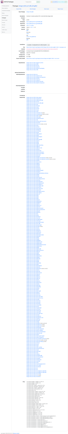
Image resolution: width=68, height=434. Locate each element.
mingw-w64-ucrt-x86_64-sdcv (32, 345)
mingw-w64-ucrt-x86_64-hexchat (33, 218)
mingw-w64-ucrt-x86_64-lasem (32, 227)
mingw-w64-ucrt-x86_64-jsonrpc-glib (34, 225)
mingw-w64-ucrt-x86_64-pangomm (33, 316)
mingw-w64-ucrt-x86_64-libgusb (33, 254)
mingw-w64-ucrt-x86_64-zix (32, 375)
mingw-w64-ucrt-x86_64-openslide (33, 312)
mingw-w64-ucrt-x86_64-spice (32, 349)
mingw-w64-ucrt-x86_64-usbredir (33, 361)
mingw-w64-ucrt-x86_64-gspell (32, 174)
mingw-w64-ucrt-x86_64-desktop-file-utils (35, 118)
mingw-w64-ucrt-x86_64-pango (32, 314)
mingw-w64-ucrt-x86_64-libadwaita (33, 232)
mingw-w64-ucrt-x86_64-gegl (32, 138)
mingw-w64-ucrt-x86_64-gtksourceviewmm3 (35, 209)
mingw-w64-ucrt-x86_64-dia (32, 119)
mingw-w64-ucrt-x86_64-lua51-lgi (33, 300)
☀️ (51, 1)
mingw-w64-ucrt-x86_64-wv (32, 369)
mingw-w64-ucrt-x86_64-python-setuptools (35, 82)
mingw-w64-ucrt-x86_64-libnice (32, 269)
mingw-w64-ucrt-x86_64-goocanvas (33, 161)
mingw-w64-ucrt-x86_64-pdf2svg (33, 319)
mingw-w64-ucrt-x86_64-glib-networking (34, 145)
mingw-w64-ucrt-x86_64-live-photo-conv (34, 298)
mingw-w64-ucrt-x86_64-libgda (32, 239)
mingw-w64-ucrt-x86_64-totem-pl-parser (34, 356)
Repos (3, 13)
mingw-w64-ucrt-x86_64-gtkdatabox (34, 201)
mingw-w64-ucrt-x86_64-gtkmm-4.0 (33, 205)
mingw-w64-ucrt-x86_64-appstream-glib (34, 100)
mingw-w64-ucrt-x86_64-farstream (33, 128)
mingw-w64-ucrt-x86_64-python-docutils (34, 81)
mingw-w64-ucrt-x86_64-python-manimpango (35, 331)
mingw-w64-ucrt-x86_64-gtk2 (32, 195)
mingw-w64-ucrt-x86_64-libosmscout (34, 272)
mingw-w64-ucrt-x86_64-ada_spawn (34, 97)
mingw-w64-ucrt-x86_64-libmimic (33, 267)
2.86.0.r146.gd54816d (31, 36)
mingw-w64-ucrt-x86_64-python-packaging (35, 68)
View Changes (33, 8)
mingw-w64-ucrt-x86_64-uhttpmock (33, 359)
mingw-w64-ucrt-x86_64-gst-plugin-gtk (34, 181)
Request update (16, 433)
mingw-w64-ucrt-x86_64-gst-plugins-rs (34, 184)
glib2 (27, 30)
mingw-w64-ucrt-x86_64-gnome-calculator (35, 152)
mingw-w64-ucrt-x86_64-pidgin (32, 321)
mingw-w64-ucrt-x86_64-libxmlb (33, 293)
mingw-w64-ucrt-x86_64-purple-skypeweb (35, 328)
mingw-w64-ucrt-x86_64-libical (32, 260)
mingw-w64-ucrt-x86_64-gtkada (33, 199)
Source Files (18, 8)
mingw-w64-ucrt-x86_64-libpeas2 (33, 276)
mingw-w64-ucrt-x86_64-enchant (33, 122)
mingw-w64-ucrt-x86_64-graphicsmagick (34, 170)
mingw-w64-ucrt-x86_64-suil (32, 352)
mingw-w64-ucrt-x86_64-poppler (33, 323)
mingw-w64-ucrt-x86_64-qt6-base (33, 340)
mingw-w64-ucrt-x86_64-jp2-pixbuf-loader (35, 222)
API (66, 1)
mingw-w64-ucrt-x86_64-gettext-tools (34, 75)
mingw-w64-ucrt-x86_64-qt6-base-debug (34, 341)
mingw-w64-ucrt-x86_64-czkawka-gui (34, 114)
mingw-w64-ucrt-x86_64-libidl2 (32, 261)
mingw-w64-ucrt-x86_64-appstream (33, 98)
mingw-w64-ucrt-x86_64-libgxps (33, 257)
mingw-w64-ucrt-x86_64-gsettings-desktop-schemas (37, 173)
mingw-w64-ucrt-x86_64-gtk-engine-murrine (35, 191)
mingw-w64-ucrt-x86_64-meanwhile (33, 305)
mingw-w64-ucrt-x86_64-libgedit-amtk (34, 241)
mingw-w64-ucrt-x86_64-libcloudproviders (35, 234)
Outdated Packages (6, 10)
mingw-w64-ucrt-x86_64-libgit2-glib (33, 248)
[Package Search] (30, 2)
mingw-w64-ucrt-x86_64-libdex (32, 237)
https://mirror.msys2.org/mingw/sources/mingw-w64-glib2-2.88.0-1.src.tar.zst (42, 58)
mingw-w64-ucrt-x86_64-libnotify (33, 271)
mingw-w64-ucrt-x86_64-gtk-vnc (33, 194)
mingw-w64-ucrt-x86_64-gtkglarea (33, 202)
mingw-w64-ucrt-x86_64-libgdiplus (33, 240)
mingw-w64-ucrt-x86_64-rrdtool (33, 342)
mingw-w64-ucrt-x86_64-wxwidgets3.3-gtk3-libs (36, 372)
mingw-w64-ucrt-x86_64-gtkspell (33, 211)
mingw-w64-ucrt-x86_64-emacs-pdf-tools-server (36, 121)
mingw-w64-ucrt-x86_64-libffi (32, 64)
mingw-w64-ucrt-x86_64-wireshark (33, 366)
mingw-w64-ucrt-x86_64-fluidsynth (33, 129)
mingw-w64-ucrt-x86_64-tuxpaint (33, 358)
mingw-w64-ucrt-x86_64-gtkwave (33, 212)
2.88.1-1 (32, 27)
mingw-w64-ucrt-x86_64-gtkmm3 (33, 206)
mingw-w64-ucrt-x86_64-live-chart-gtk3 (34, 296)
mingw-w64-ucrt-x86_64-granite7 (33, 167)
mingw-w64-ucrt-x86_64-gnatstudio (33, 150)
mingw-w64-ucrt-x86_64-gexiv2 (32, 140)
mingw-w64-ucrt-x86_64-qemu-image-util (34, 337)
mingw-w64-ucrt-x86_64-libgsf (32, 253)
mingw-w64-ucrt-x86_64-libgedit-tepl (34, 246)
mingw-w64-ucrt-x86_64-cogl (32, 110)
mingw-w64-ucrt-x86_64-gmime (33, 149)
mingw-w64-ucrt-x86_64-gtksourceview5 (34, 208)
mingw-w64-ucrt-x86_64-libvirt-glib (33, 291)
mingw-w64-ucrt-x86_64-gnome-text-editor (35, 153)
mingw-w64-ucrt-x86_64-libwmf (33, 292)
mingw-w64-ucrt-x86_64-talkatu (33, 354)
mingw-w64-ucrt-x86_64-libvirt (32, 289)
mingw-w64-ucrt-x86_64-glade (32, 143)
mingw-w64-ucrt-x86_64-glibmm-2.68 (34, 147)
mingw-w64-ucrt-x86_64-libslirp (32, 284)
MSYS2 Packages (7, 2)
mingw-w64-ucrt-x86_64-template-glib (34, 355)
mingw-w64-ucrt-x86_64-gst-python (33, 187)
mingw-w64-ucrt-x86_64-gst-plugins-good (35, 182)
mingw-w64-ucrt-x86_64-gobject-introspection (36, 77)
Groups (3, 22)
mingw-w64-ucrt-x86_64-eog (32, 125)
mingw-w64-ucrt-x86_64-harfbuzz (33, 216)
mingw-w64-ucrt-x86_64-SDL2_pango (34, 347)
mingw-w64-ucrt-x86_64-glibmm (33, 146)
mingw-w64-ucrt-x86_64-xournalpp (33, 373)
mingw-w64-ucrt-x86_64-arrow (32, 101)
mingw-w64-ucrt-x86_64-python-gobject (34, 330)
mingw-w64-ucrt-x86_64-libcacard (33, 233)
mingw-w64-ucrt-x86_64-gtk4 (32, 198)
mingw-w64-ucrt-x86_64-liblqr (32, 264)
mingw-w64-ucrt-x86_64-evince (32, 126)
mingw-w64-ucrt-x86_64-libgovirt (33, 251)
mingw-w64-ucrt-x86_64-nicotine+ (33, 309)
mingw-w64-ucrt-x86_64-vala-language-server (35, 363)
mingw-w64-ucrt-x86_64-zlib (32, 69)
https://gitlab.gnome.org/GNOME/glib (34, 21)
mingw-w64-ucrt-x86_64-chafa (32, 108)
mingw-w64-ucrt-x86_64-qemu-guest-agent (35, 335)
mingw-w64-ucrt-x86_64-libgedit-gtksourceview (36, 244)
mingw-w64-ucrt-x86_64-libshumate (33, 282)
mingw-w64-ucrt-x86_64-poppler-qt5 (34, 324)
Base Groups (4, 20)
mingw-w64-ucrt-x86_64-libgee (32, 247)
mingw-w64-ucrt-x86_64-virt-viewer (33, 365)
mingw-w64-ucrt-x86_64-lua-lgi (32, 299)
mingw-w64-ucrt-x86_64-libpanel (33, 274)
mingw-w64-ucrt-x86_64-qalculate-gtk (34, 333)
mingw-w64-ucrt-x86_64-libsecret (33, 281)
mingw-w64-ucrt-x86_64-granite (33, 166)
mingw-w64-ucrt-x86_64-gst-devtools (34, 177)
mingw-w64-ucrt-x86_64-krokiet (33, 226)
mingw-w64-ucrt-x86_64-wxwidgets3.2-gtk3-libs (36, 370)
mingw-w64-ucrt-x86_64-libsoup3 (33, 285)
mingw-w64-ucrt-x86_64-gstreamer (33, 190)
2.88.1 (27, 33)
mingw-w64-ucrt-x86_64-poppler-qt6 (34, 326)
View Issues (46, 8)
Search (38, 1)
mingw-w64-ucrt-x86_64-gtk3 (32, 197)
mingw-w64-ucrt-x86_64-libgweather (34, 255)
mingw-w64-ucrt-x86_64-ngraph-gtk (33, 307)
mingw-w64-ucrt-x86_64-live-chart (33, 295)
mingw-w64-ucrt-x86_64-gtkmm (33, 204)
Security (3, 24)
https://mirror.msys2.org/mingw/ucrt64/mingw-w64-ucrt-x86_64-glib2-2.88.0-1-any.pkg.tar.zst (46, 47)
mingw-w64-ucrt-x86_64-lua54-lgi (33, 303)
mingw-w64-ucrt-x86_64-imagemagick (34, 219)
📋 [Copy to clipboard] (48, 44)
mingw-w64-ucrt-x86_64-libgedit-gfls (34, 243)
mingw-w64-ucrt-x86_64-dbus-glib (33, 117)
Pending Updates (5, 5)
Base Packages (5, 15)
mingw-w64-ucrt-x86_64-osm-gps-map (34, 313)
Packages (4, 17)
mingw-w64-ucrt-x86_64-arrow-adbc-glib (34, 103)
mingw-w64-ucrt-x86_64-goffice (33, 160)
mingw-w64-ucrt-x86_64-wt (32, 368)
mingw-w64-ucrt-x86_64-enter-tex (33, 124)
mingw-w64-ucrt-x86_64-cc (32, 74)
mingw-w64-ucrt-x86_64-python (33, 66)
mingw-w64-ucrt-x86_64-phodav (33, 320)
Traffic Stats (4, 29)
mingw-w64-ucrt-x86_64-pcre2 (32, 65)
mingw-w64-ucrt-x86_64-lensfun (33, 229)
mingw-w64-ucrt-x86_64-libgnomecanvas (35, 250)
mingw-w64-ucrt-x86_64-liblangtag (33, 262)
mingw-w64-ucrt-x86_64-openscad (33, 310)
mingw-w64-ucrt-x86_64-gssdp (32, 175)
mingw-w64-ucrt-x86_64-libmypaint (33, 268)
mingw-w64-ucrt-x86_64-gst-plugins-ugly (34, 185)
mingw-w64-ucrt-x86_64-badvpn (33, 105)
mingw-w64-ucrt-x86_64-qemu (32, 334)
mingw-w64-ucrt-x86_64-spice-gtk (33, 351)
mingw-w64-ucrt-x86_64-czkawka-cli (34, 112)
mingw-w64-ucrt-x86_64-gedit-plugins (34, 136)
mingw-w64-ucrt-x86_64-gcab (32, 132)
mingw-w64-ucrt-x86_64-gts (32, 213)
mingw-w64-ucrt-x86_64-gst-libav (33, 180)
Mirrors (3, 32)
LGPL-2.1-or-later (30, 25)
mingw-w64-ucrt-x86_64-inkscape (33, 220)
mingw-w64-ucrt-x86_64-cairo (32, 107)
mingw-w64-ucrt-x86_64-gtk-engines (34, 192)
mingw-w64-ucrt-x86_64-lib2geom (33, 230)
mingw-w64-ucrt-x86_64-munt (32, 306)
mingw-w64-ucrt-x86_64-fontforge (33, 131)
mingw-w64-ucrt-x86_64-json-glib (33, 223)
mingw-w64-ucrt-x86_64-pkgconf (33, 80)
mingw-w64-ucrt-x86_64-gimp (32, 142)
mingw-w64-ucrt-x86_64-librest (32, 279)
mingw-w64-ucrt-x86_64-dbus (32, 115)
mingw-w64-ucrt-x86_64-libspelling (33, 286)
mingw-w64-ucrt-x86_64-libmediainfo (34, 265)
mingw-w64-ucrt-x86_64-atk (32, 104)
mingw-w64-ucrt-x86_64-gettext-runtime (34, 62)
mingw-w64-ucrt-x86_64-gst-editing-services (35, 178)
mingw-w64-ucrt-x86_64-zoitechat (33, 376)
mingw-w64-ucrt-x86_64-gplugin (33, 164)
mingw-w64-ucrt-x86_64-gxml (32, 215)
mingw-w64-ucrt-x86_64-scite (32, 344)
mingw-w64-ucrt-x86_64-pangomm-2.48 (34, 317)
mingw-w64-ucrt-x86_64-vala (32, 362)
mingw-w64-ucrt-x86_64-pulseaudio (33, 327)
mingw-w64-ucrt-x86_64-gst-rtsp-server (34, 188)
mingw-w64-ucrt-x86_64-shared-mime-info (35, 348)
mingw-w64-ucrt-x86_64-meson (33, 78)
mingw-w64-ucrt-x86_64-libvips (32, 288)
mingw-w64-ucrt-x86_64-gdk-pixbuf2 (34, 133)
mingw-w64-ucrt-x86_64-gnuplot (33, 156)
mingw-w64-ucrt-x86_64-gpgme (33, 163)
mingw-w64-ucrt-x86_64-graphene (33, 168)
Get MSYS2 (55, 1)
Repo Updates (5, 8)
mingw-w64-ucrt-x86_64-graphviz (33, 171)
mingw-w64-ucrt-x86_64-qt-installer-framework (36, 338)
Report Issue (60, 8)
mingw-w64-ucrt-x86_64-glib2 (28, 6)
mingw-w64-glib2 (30, 11)
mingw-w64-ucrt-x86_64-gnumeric (33, 154)
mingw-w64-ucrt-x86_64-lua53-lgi (33, 302)
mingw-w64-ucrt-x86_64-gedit (32, 135)
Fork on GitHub (61, 1)
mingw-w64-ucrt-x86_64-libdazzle (33, 236)
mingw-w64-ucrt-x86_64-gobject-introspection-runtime (37, 159)
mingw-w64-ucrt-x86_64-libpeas (33, 275)
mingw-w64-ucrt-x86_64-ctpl (32, 111)
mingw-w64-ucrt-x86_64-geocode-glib (34, 139)
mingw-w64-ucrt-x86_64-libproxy (33, 278)
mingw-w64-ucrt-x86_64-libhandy (33, 258)
